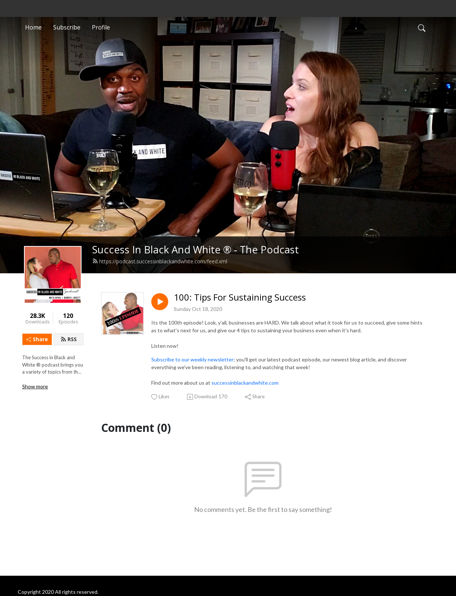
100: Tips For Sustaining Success (240, 297)
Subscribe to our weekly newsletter (192, 359)
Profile (101, 27)
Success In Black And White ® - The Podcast (195, 249)
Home (33, 27)
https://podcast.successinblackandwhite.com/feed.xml (159, 261)
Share (37, 339)
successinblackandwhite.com (245, 383)
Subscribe (66, 27)
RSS (69, 339)
